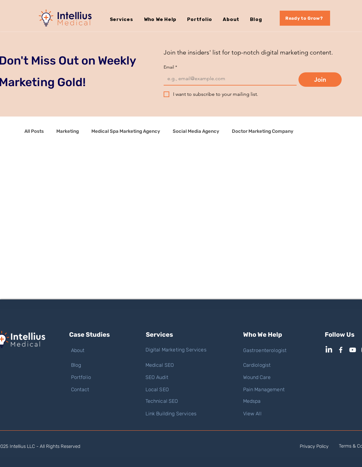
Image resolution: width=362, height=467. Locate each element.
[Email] (228, 78)
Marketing (67, 131)
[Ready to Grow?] (305, 18)
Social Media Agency (196, 131)
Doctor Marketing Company (262, 131)
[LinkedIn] (329, 350)
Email (170, 67)
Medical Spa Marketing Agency (125, 131)
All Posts (34, 131)
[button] (127, 19)
